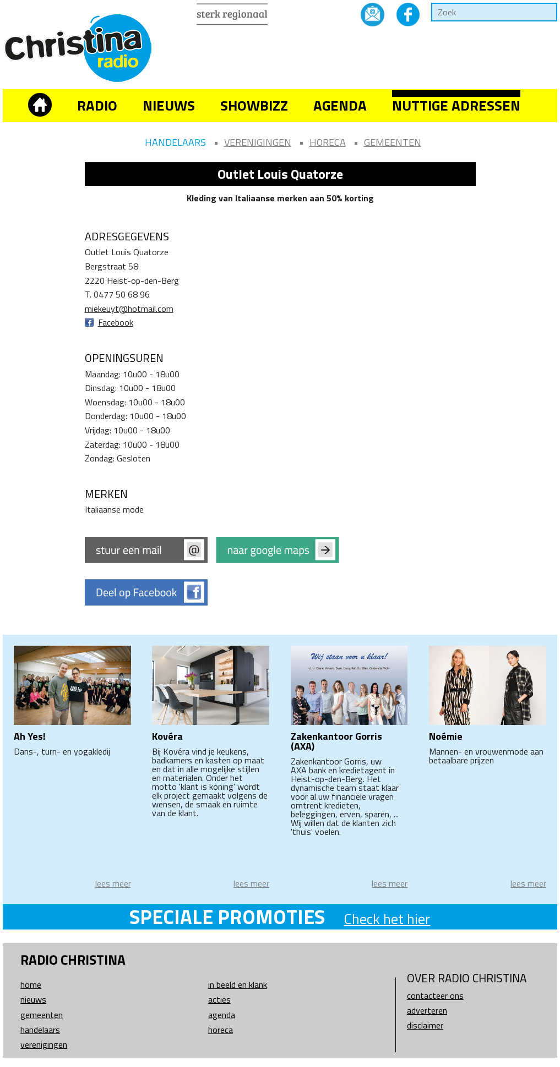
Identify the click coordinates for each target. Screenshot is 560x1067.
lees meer (113, 883)
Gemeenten (392, 142)
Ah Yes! (30, 736)
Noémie (446, 736)
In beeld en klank (237, 984)
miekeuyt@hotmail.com (129, 308)
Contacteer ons (435, 995)
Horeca (327, 142)
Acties (219, 999)
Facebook (115, 322)
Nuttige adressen (456, 105)
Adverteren (427, 1010)
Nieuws (169, 105)
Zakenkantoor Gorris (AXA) (336, 741)
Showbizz (254, 105)
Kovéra (167, 736)
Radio (97, 105)
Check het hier (387, 919)
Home (30, 984)
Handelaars (175, 142)
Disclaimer (425, 1025)
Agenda (340, 105)
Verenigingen (257, 142)
